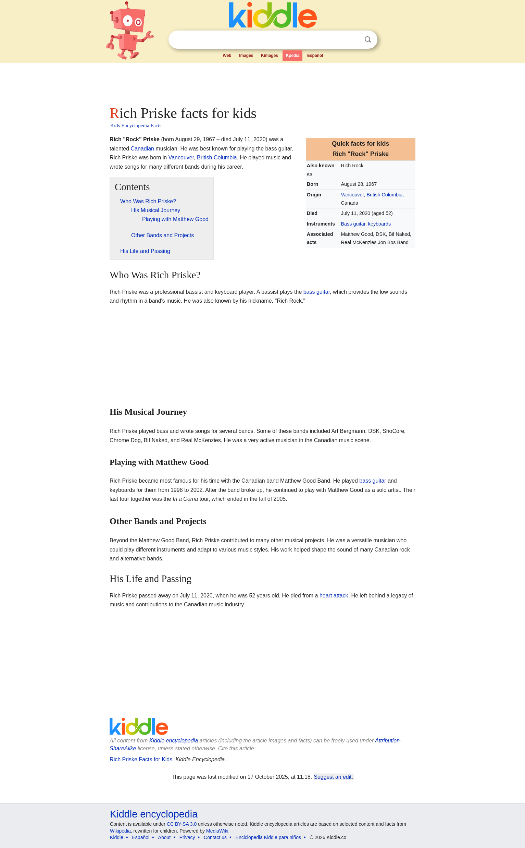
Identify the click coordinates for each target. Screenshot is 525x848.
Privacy (187, 837)
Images (246, 55)
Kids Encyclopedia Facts (135, 125)
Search (368, 39)
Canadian (142, 149)
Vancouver (352, 194)
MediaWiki (217, 831)
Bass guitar (353, 224)
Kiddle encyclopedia (173, 740)
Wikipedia (120, 831)
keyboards (379, 224)
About (164, 837)
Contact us (215, 837)
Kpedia (292, 55)
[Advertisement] (262, 82)
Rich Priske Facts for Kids (141, 759)
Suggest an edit (333, 777)
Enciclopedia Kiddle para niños (268, 837)
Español (315, 55)
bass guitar (316, 292)
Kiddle (116, 837)
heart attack (334, 595)
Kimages (269, 55)
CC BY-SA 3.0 (182, 824)
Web (227, 55)
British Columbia (384, 194)
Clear (354, 40)
